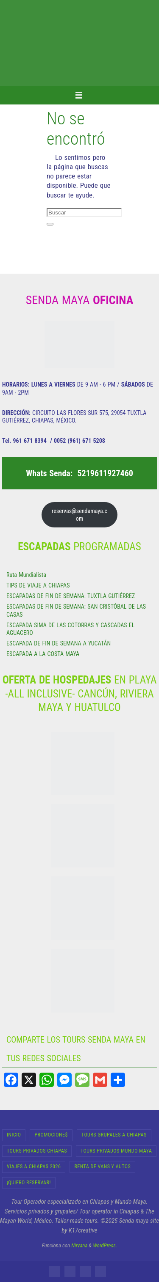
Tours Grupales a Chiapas (114, 1135)
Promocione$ (50, 1135)
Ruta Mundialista (26, 574)
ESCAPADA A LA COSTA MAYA (42, 654)
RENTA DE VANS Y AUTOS (102, 1166)
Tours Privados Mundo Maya (116, 1151)
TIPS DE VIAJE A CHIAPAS (38, 585)
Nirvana (79, 1245)
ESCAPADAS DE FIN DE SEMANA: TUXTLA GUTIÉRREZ (70, 596)
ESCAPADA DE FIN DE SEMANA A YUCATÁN (58, 643)
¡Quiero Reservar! (29, 1183)
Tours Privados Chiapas (37, 1151)
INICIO (14, 1135)
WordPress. (105, 1245)
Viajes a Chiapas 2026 (34, 1166)
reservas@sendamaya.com (79, 515)
